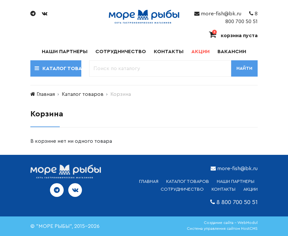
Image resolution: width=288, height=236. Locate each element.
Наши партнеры (65, 51)
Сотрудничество (120, 51)
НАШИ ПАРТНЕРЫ (235, 181)
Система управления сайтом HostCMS (222, 228)
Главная (46, 94)
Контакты (169, 51)
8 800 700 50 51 (237, 202)
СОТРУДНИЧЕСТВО (182, 189)
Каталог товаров (83, 94)
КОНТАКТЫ (223, 189)
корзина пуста (233, 35)
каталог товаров (187, 181)
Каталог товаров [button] (58, 68)
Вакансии (231, 51)
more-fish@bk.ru (217, 13)
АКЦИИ (250, 189)
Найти (244, 68)
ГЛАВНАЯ (148, 181)
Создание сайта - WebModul (231, 223)
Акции (200, 51)
